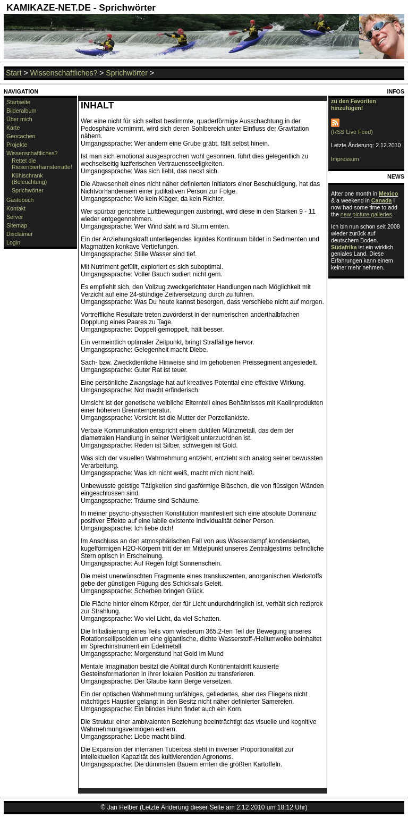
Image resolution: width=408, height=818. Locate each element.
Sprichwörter (127, 73)
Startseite (18, 102)
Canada (381, 200)
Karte (13, 127)
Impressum (345, 159)
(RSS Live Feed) (352, 128)
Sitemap (16, 225)
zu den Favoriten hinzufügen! (353, 104)
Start (14, 73)
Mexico (388, 193)
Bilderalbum (21, 110)
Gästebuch (20, 200)
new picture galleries (366, 214)
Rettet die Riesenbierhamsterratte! (42, 163)
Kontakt (16, 208)
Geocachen (21, 136)
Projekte (16, 144)
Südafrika (344, 247)
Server (14, 217)
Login (13, 242)
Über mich (19, 119)
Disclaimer (19, 234)
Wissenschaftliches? (64, 73)
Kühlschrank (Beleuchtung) (29, 178)
